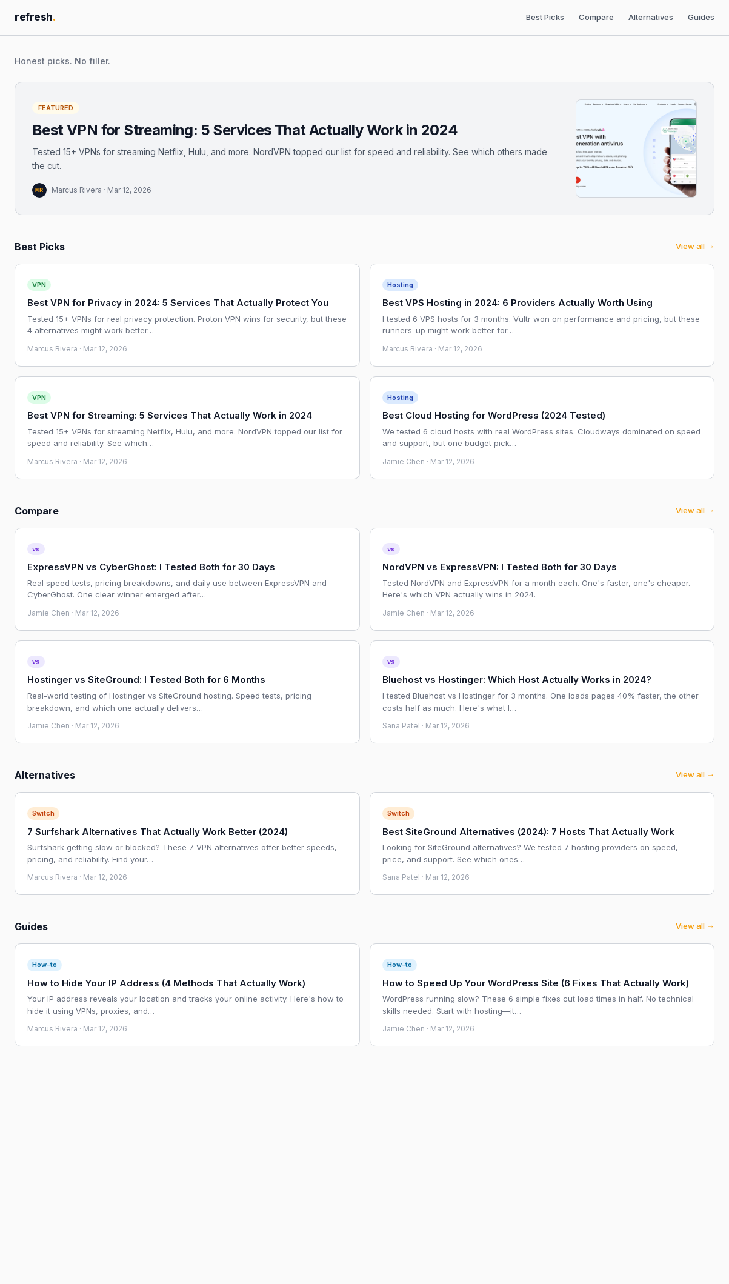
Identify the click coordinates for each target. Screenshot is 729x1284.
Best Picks (545, 17)
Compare (596, 17)
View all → (695, 246)
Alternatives (650, 17)
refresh (35, 17)
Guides (701, 17)
